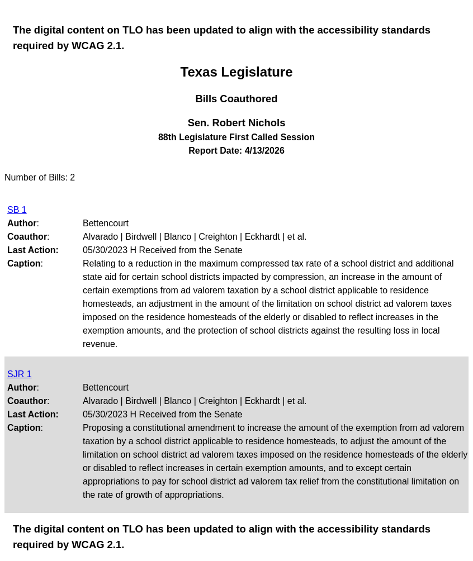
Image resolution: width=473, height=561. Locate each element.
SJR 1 (19, 374)
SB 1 (17, 210)
